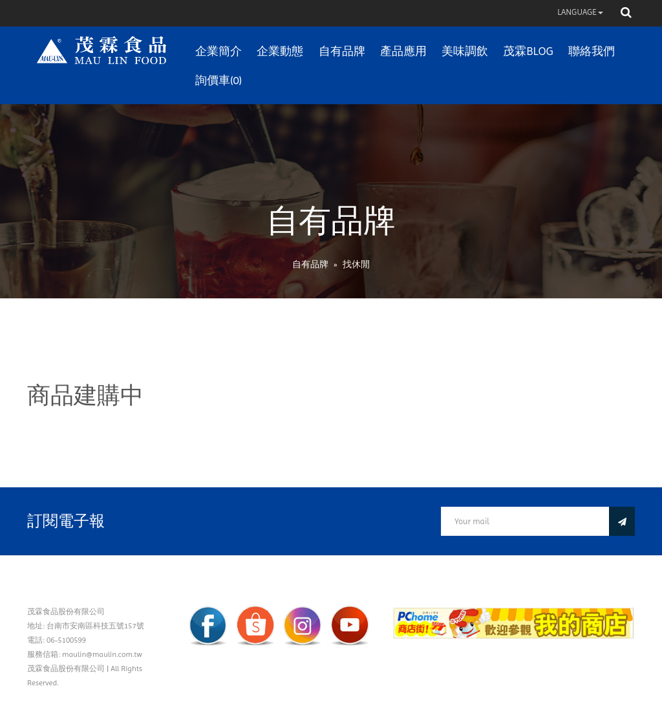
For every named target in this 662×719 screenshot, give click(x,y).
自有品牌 (342, 51)
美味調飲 (465, 51)
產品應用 (403, 51)
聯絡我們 (591, 51)
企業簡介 (218, 51)
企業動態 (280, 51)
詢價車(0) (218, 80)
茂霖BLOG (528, 51)
